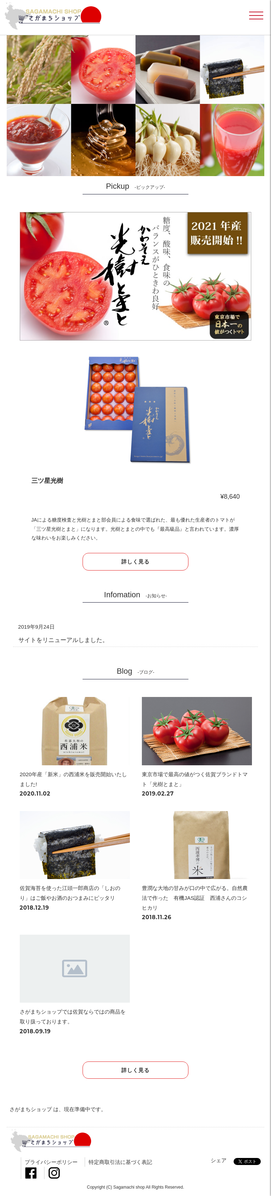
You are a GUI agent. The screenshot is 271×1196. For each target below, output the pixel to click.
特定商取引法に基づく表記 (120, 1162)
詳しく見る (135, 561)
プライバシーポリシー (51, 1162)
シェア (219, 1160)
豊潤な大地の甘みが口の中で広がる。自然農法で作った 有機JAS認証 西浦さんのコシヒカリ (195, 897)
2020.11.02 (35, 793)
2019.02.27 (158, 793)
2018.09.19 (35, 1031)
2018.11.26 (156, 917)
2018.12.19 (34, 907)
